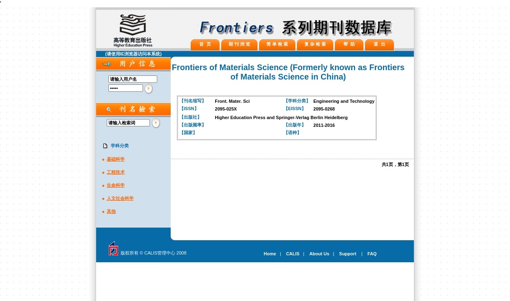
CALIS (292, 253)
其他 (111, 211)
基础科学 (116, 159)
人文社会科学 (120, 198)
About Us (319, 253)
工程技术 (116, 172)
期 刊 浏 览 (239, 44)
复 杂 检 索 (315, 44)
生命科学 (116, 185)
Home (270, 253)
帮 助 (349, 44)
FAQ (372, 253)
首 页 (205, 44)
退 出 (379, 44)
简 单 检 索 (277, 44)
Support (347, 253)
